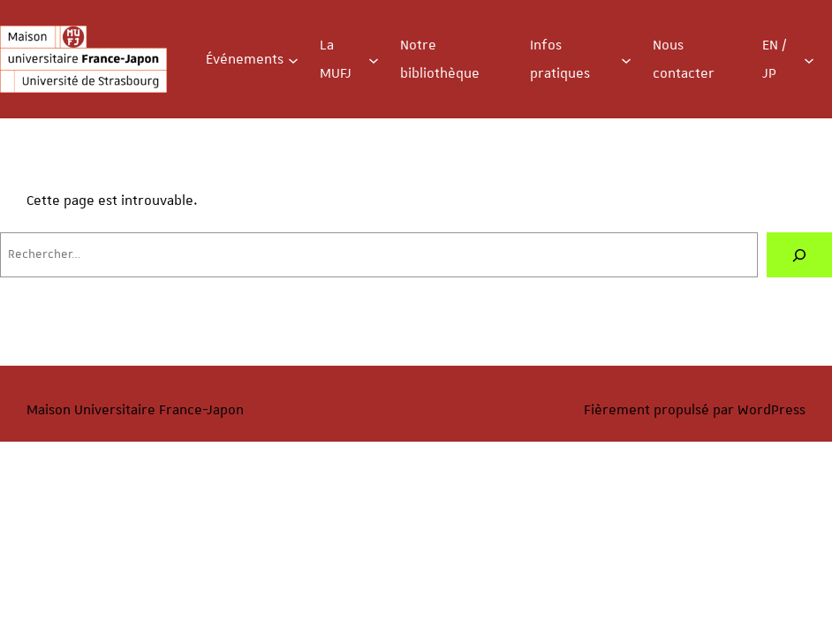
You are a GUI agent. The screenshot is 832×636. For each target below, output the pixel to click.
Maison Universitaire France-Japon (135, 410)
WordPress (771, 410)
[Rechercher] (799, 254)
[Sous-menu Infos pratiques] (626, 59)
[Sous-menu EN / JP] (809, 59)
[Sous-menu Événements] (293, 59)
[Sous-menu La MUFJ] (373, 59)
